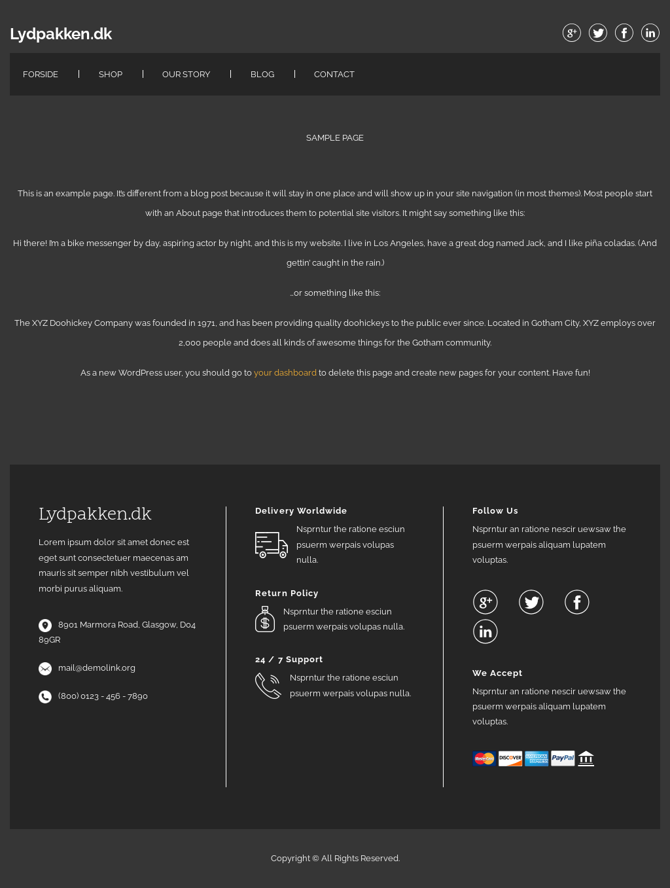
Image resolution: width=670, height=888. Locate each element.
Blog (262, 74)
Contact (334, 74)
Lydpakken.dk (61, 34)
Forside (40, 74)
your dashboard (285, 373)
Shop (110, 74)
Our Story (186, 74)
